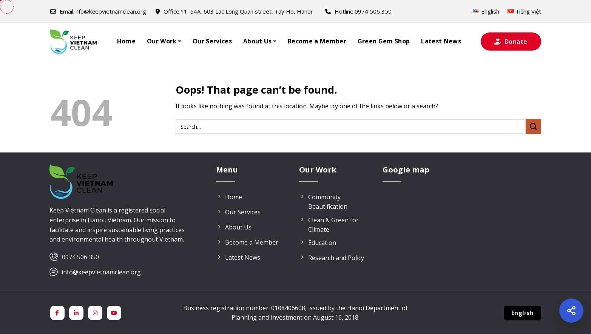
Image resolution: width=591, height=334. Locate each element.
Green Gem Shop (384, 41)
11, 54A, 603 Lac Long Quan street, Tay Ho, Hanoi (234, 11)
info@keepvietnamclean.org (98, 11)
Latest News (441, 41)
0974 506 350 (80, 257)
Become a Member (317, 41)
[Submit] (533, 126)
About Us (259, 41)
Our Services (212, 41)
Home (126, 41)
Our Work (164, 41)
